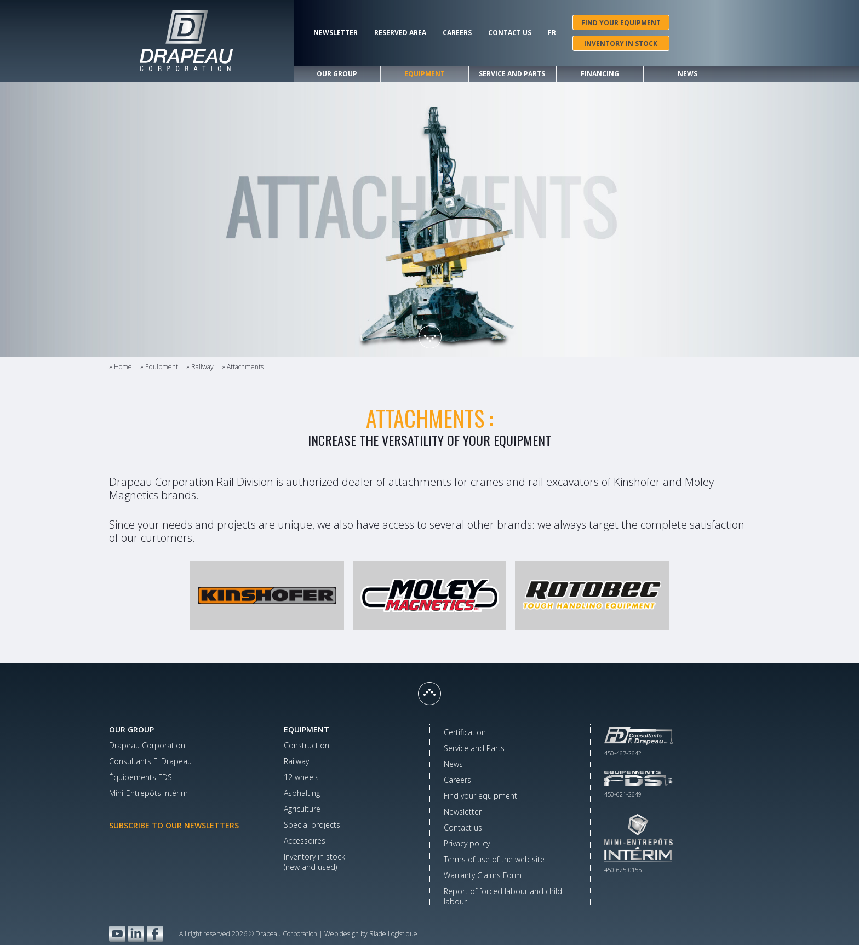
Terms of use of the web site (494, 859)
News (687, 73)
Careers (457, 33)
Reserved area (400, 33)
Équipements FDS (140, 777)
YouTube (117, 934)
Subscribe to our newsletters (174, 825)
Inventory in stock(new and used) (314, 861)
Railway (202, 366)
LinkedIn (136, 934)
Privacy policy (467, 843)
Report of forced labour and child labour (503, 896)
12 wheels (301, 777)
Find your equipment (621, 22)
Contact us (509, 33)
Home (123, 366)
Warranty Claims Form (483, 875)
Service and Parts (512, 73)
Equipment (424, 73)
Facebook (155, 934)
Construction (306, 745)
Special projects (312, 825)
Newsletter (335, 33)
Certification (465, 732)
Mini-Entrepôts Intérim (148, 793)
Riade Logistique (393, 933)
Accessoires (304, 840)
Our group (337, 73)
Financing (600, 73)
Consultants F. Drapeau (150, 761)
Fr (552, 33)
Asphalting (302, 793)
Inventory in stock (620, 43)
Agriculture (302, 809)
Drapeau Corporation (147, 745)
